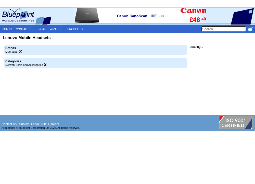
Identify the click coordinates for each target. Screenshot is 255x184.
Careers (53, 124)
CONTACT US (24, 29)
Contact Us (9, 124)
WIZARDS (56, 29)
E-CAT (41, 29)
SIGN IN (7, 29)
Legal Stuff (38, 124)
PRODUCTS (75, 29)
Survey (24, 124)
